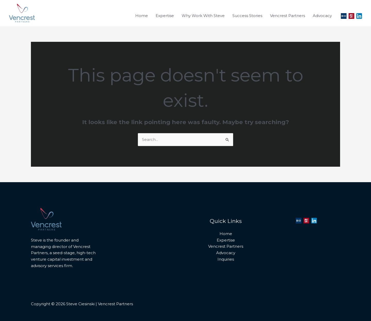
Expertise (226, 240)
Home (226, 233)
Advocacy (225, 252)
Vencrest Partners (225, 246)
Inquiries (225, 259)
